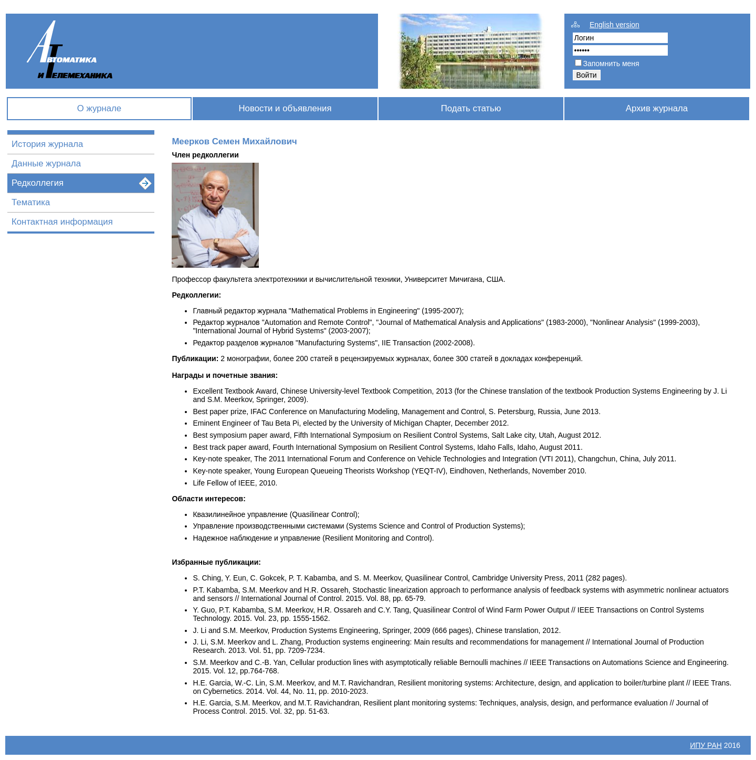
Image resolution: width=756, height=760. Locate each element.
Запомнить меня (611, 63)
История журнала (47, 144)
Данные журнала (46, 163)
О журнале (99, 108)
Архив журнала (657, 108)
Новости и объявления (284, 108)
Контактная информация (62, 222)
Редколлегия (38, 183)
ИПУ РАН (706, 745)
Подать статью (471, 108)
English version (614, 24)
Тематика (31, 202)
